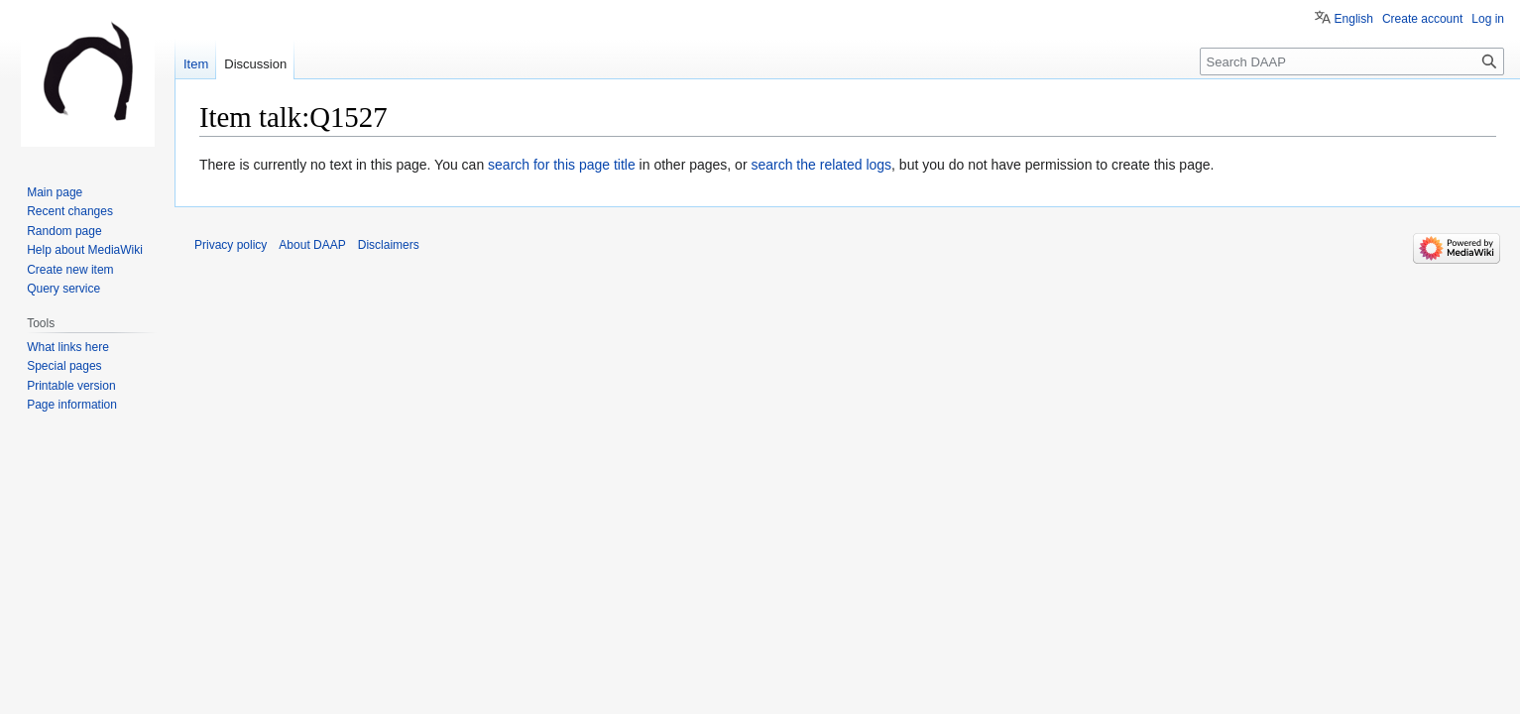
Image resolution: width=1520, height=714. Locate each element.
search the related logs (821, 165)
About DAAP (312, 245)
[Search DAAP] (1352, 61)
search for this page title (562, 165)
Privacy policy (230, 245)
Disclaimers (388, 245)
